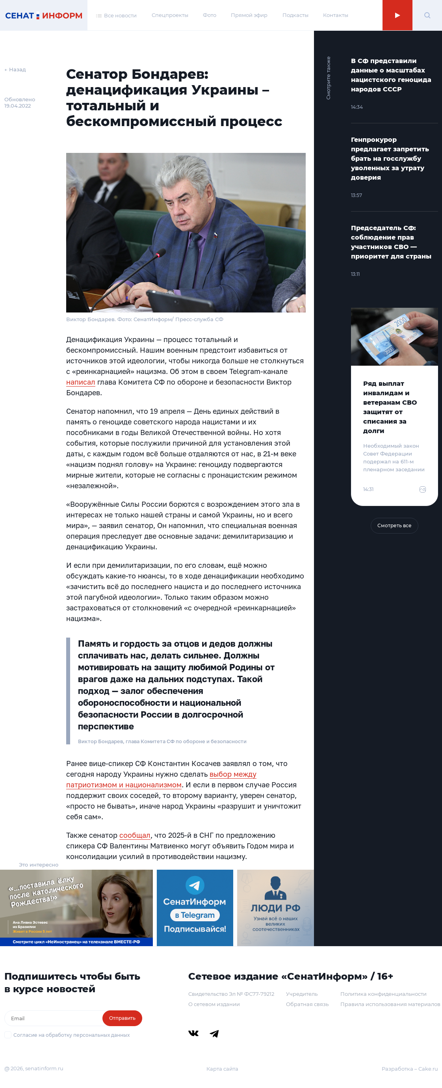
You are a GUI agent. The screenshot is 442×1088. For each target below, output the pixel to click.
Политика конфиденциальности (383, 994)
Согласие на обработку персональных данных (71, 1035)
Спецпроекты (170, 15)
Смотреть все (394, 525)
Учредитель (302, 994)
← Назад (15, 69)
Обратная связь (307, 1004)
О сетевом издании (214, 1004)
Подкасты (295, 15)
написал (80, 382)
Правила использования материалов (390, 1004)
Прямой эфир (249, 15)
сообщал (134, 835)
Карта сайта (222, 1069)
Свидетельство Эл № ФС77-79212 (231, 994)
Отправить (122, 1018)
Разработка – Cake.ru (410, 1069)
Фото (209, 15)
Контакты (335, 15)
